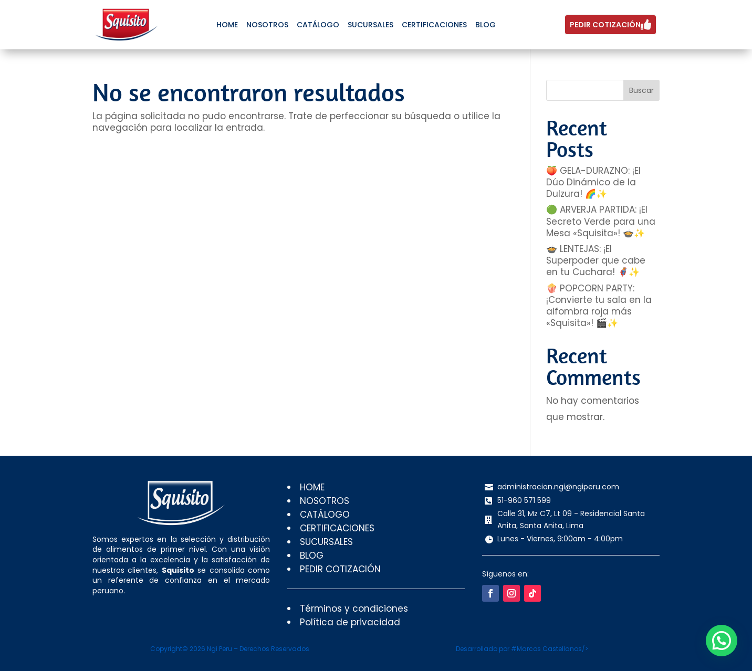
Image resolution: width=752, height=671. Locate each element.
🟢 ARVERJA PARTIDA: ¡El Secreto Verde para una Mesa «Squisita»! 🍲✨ (600, 221)
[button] (724, 647)
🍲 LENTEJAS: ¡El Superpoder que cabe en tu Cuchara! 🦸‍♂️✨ (595, 260)
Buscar (641, 90)
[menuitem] (227, 25)
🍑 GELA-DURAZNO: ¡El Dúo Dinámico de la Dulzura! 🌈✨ (593, 182)
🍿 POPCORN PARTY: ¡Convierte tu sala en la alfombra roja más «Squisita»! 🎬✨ (599, 305)
